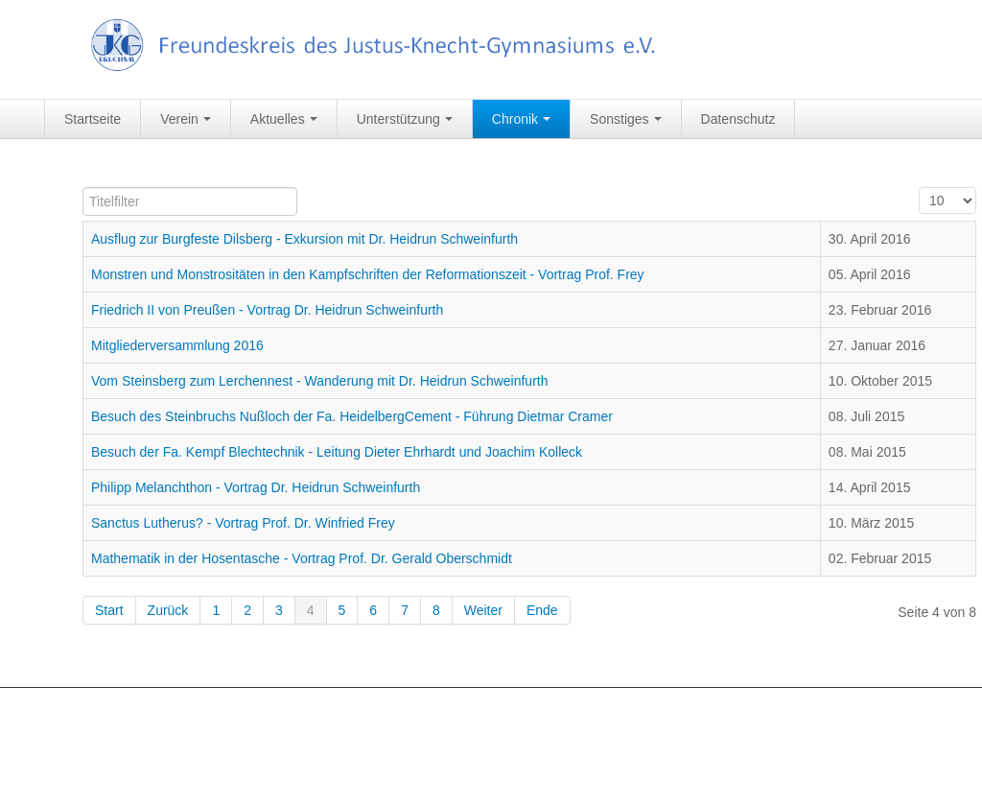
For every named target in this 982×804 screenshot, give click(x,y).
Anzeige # (919, 187)
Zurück (168, 610)
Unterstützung (405, 119)
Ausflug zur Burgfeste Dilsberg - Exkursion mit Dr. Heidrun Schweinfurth (304, 239)
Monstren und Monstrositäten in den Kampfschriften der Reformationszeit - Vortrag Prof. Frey (367, 274)
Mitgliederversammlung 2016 (177, 345)
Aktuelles (283, 119)
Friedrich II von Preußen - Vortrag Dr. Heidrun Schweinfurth (267, 310)
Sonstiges (625, 119)
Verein (185, 119)
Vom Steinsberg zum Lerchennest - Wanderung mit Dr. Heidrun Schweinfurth (320, 381)
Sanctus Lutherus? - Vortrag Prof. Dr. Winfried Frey (243, 523)
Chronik (521, 119)
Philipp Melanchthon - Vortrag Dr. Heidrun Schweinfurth (255, 487)
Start (109, 610)
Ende (542, 610)
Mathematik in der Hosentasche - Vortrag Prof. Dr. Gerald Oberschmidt (301, 558)
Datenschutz (738, 119)
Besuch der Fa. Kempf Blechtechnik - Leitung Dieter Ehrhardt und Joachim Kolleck (336, 452)
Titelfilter (82, 187)
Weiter (483, 610)
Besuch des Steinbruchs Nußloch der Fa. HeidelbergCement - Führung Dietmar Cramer (352, 416)
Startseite (92, 119)
